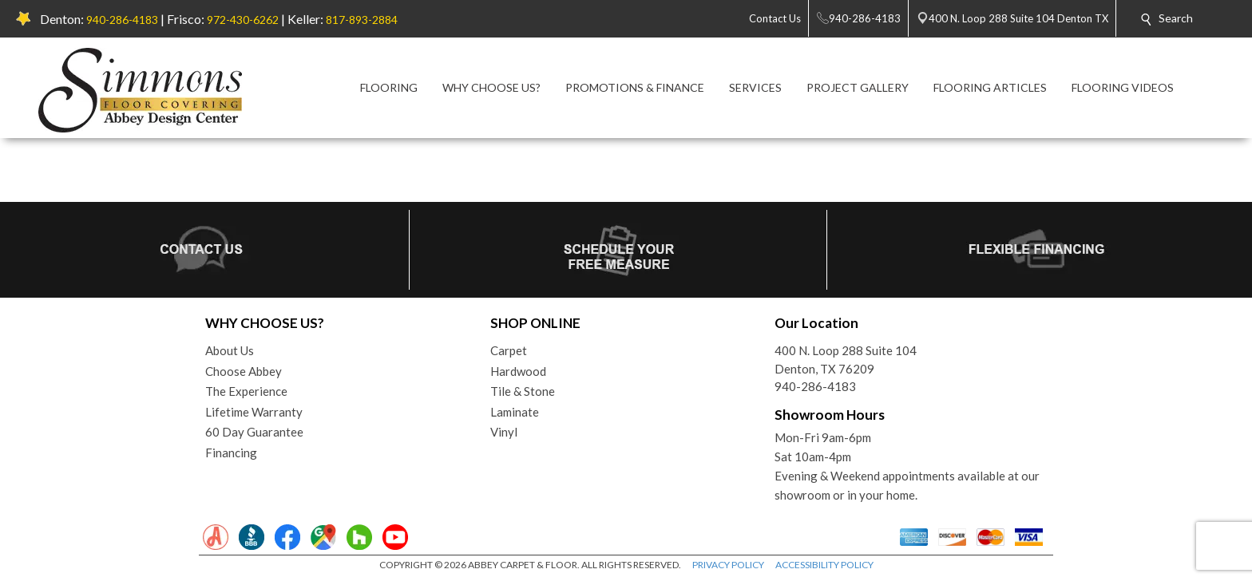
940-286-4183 (122, 19)
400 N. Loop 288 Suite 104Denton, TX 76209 (846, 359)
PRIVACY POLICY (728, 565)
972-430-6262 (243, 19)
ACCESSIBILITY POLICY (824, 565)
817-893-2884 (362, 19)
